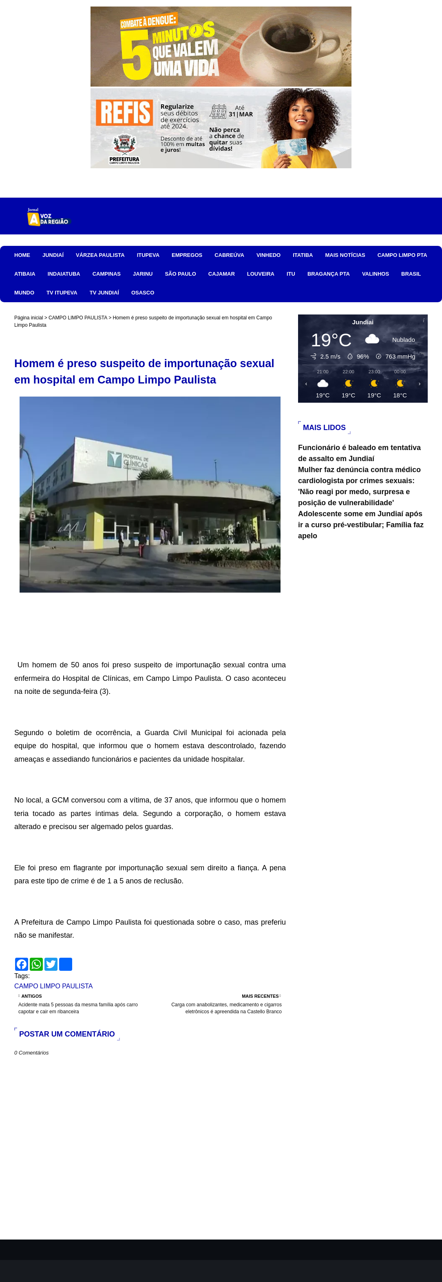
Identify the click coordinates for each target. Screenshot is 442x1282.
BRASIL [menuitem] (411, 274)
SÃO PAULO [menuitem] (180, 274)
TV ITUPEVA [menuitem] (61, 293)
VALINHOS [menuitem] (375, 274)
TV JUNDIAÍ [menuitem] (104, 293)
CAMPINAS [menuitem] (107, 274)
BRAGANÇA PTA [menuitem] (328, 274)
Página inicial (28, 318)
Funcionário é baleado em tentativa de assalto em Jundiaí (359, 453)
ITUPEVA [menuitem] (148, 255)
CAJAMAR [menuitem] (221, 274)
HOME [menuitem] (22, 255)
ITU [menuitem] (291, 274)
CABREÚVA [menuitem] (229, 255)
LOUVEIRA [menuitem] (260, 274)
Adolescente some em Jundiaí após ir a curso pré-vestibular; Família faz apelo (361, 525)
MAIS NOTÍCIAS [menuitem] (345, 255)
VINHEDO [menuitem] (268, 255)
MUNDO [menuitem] (24, 293)
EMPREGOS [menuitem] (187, 255)
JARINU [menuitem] (142, 274)
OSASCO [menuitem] (142, 293)
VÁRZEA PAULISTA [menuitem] (100, 255)
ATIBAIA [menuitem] (24, 274)
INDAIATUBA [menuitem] (64, 274)
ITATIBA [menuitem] (303, 255)
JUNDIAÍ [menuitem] (53, 255)
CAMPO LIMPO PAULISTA (78, 318)
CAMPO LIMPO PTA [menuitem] (402, 255)
